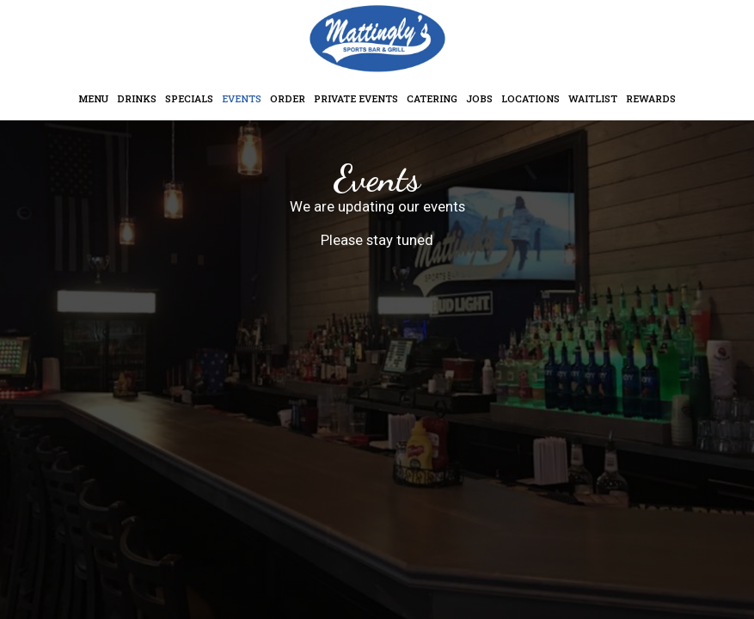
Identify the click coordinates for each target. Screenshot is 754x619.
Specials (189, 98)
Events (241, 98)
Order (287, 98)
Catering (432, 98)
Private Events (356, 98)
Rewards (651, 98)
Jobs (479, 98)
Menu (93, 98)
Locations (530, 98)
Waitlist (592, 98)
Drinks (136, 98)
